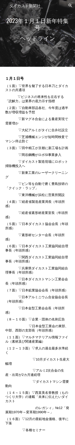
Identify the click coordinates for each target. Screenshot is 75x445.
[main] (37, 33)
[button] (4, 5)
